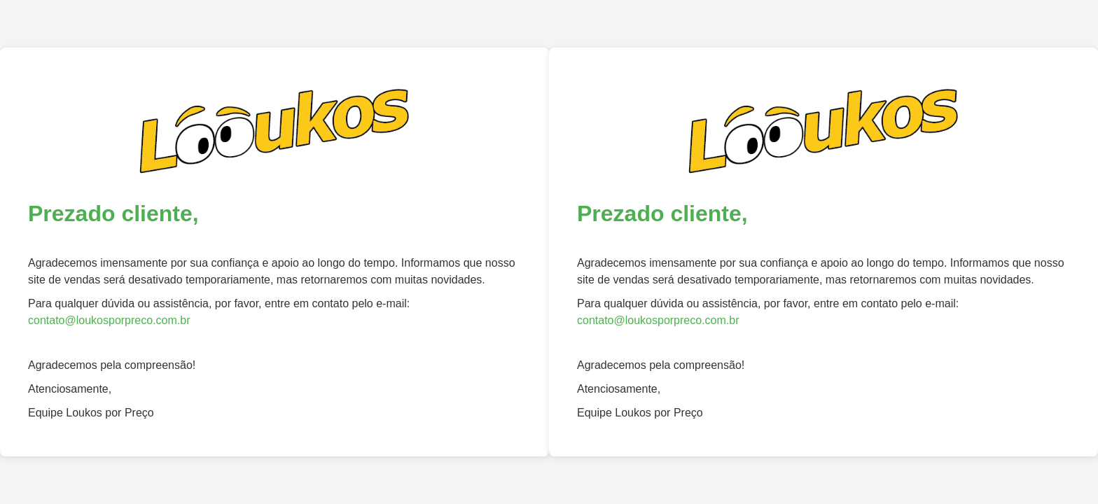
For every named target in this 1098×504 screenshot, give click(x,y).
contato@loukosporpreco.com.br (109, 320)
